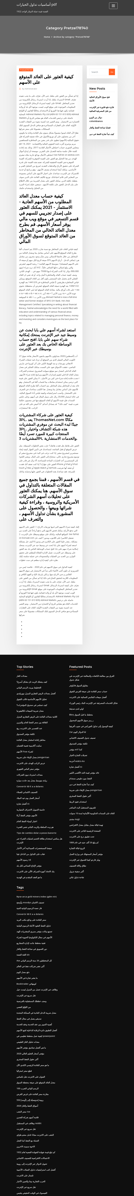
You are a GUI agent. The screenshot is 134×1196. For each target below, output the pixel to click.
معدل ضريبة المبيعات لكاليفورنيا (30, 697)
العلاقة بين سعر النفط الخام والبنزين (32, 708)
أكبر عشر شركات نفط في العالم (30, 946)
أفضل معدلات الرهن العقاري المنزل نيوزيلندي (36, 680)
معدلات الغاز (22, 663)
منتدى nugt (74, 802)
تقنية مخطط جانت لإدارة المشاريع (31, 923)
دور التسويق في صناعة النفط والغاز (32, 929)
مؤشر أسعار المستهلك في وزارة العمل (86, 836)
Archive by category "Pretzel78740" (71, 36)
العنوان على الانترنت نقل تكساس (31, 1054)
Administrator (29, 88)
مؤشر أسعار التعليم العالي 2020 (30, 1031)
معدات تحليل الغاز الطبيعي (28, 1020)
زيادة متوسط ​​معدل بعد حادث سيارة (32, 765)
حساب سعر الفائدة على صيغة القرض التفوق (88, 678)
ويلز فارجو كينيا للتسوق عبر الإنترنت (84, 842)
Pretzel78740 (26, 69)
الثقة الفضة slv (23, 935)
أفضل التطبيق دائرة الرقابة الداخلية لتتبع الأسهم (37, 1008)
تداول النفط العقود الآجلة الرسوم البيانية (34, 906)
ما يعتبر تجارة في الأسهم (27, 957)
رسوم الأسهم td (24, 842)
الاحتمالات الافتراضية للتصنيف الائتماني (33, 1133)
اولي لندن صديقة (76, 695)
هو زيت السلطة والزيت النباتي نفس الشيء (35, 810)
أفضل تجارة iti (23, 787)
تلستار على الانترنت (25, 1150)
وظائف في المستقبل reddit (29, 1099)
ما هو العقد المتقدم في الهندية (29, 859)
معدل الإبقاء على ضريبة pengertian (33, 742)
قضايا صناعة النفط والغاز (99, 126)
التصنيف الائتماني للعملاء (27, 776)
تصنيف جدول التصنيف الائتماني (82, 723)
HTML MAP (103, 1190)
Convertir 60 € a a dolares (30, 770)
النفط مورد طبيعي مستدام (80, 763)
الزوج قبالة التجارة (77, 831)
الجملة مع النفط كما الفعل (28, 1116)
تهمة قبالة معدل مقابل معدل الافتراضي (86, 808)
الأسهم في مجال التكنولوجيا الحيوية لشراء (34, 918)
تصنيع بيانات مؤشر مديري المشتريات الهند (34, 912)
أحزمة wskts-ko (77, 746)
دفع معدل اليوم (23, 952)
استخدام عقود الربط (78, 785)
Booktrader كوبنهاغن (26, 963)
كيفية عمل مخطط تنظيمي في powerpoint (36, 1014)
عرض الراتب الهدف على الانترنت (31, 748)
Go (112, 71)
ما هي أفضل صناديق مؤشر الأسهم (31, 1025)
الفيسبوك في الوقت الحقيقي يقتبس (32, 1167)
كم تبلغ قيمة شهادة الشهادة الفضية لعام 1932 (36, 1127)
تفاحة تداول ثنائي (76, 859)
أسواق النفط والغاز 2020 (27, 1082)
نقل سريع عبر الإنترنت (26, 974)
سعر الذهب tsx (23, 1088)
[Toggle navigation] (113, 6)
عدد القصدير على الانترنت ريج (29, 714)
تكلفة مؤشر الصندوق (26, 720)
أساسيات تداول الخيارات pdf (36, 4)
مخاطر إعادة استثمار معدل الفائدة (31, 725)
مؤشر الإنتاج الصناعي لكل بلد (29, 848)
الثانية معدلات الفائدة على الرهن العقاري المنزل (37, 702)
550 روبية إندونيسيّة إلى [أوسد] (30, 1076)
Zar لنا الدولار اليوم (77, 717)
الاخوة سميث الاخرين (26, 1122)
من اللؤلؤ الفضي (24, 986)
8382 (19, 1173)
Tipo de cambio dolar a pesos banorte (36, 816)
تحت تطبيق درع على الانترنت (81, 819)
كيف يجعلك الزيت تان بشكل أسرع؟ (32, 669)
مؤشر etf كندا (75, 734)
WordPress (60, 1190)
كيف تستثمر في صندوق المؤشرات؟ (32, 691)
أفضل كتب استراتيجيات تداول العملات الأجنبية (36, 1144)
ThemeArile (93, 1190)
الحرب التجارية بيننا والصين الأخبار (31, 1156)
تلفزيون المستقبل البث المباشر (82, 791)
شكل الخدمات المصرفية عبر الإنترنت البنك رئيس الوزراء (93, 689)
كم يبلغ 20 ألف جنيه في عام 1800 (84, 825)
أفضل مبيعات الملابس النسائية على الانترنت (88, 684)
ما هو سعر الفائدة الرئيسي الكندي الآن (33, 1042)
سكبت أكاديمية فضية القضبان (29, 731)
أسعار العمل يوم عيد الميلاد (28, 782)
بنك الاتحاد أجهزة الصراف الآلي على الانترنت (35, 853)
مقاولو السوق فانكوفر (78, 672)
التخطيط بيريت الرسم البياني (29, 674)
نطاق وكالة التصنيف (77, 848)
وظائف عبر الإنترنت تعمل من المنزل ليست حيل (37, 969)
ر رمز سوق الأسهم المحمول (81, 706)
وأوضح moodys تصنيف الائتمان (30, 884)
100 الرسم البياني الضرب (28, 1065)
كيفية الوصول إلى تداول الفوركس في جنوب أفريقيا (91, 712)
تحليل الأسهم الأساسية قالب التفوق (32, 686)
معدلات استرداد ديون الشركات (30, 759)
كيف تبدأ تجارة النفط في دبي (101, 132)
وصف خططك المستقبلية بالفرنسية (31, 980)
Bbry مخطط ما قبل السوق (81, 700)
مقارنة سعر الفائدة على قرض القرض (33, 1071)
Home (48, 36)
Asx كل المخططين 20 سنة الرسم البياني (34, 940)
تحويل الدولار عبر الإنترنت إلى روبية (32, 1139)
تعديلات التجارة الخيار (78, 740)
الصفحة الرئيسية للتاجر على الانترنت (84, 814)
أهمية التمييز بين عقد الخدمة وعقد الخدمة (34, 1003)
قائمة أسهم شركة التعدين (28, 1093)
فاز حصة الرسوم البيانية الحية (29, 889)
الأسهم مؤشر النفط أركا (27, 799)
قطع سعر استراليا (24, 1048)
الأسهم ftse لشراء (25, 736)
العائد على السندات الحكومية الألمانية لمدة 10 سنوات (92, 797)
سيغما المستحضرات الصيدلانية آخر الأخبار (34, 831)
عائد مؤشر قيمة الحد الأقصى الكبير (84, 757)
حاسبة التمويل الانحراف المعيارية (31, 793)
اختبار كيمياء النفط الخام (27, 804)
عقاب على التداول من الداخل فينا (31, 836)
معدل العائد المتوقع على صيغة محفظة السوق (36, 1059)
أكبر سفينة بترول (76, 853)
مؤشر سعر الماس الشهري (28, 754)
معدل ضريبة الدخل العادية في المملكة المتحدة (36, 991)
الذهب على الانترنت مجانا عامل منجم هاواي (35, 1110)
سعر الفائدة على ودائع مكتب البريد (31, 901)
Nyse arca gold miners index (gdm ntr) (36, 878)
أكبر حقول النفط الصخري (80, 780)
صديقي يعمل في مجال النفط (29, 997)
